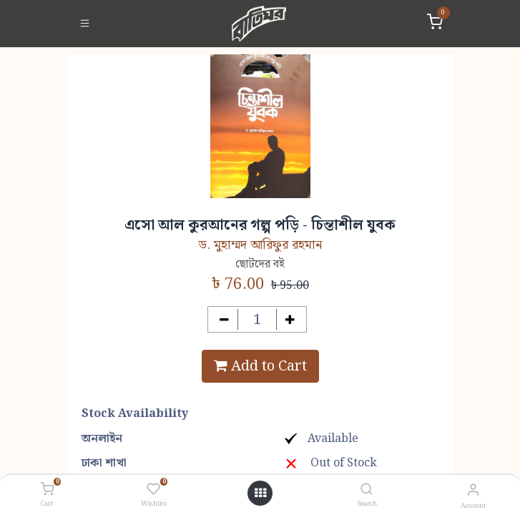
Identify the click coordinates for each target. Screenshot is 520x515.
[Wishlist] (153, 490)
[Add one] (290, 319)
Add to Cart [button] (260, 366)
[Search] (366, 490)
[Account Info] (473, 490)
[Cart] (46, 490)
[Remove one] (224, 319)
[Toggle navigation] (85, 23)
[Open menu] (260, 493)
